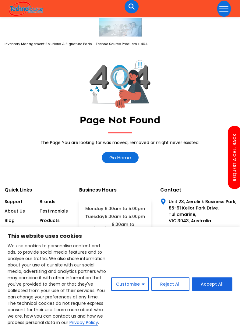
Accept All (212, 284)
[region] (120, 279)
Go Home (120, 157)
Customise (128, 284)
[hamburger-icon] (224, 9)
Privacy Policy (83, 322)
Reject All (170, 284)
